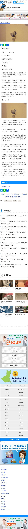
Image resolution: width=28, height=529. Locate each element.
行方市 (7, 428)
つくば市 (7, 389)
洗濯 (19, 200)
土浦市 (7, 399)
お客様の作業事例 (5, 23)
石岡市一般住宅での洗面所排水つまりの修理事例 (21, 302)
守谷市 (7, 402)
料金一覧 (3, 472)
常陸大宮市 (21, 405)
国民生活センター (5, 509)
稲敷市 (7, 422)
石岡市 (7, 419)
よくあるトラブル (4, 288)
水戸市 (21, 412)
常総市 (7, 405)
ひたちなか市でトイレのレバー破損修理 (7, 326)
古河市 (21, 395)
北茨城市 (21, 392)
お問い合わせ (4, 483)
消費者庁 (3, 504)
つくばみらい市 (21, 386)
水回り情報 (14, 361)
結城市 (21, 425)
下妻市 (7, 392)
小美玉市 (21, 402)
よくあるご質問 (14, 351)
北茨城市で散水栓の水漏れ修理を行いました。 (21, 326)
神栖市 (21, 419)
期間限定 (3, 498)
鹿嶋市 (7, 435)
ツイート (2, 441)
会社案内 (3, 480)
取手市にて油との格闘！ (20, 314)
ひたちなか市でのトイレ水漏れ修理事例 (21, 289)
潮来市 (7, 415)
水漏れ (14, 200)
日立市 (21, 409)
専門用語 (14, 355)
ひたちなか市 (21, 389)
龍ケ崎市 (21, 435)
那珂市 (21, 428)
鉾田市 (7, 432)
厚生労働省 (3, 506)
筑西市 (7, 425)
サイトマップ (4, 501)
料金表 (14, 348)
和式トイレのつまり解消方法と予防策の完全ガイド (6, 315)
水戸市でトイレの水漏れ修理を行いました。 (6, 302)
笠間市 (21, 422)
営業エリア (3, 475)
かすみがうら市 (5, 186)
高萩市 (21, 432)
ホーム (2, 467)
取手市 (7, 395)
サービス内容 (4, 469)
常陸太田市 (7, 409)
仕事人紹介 (14, 358)
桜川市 (7, 412)
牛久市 (21, 415)
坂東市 (21, 399)
